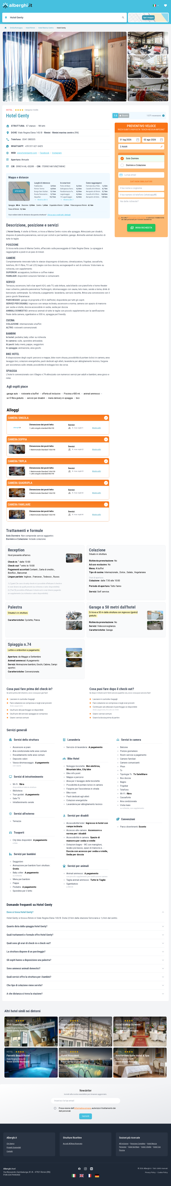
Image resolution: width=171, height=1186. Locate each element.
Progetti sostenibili (14, 1147)
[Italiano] (74, 1175)
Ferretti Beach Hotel (18, 1055)
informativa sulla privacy (137, 218)
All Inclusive (123, 1144)
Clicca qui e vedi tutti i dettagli (59, 215)
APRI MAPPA (19, 191)
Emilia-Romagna (16, 28)
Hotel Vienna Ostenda (128, 1024)
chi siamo (10, 1144)
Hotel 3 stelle (146, 1147)
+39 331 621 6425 (34, 146)
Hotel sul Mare (133, 1147)
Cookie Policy (162, 1172)
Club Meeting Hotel (18, 1024)
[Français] (89, 1175)
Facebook (44, 153)
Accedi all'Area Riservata (72, 1144)
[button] (156, 5)
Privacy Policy (150, 1172)
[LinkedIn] (91, 1168)
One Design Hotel (71, 1024)
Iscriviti (85, 1116)
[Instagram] (85, 1168)
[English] (81, 1175)
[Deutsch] (97, 1175)
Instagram (57, 153)
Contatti (10, 1151)
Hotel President (70, 1055)
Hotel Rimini (30, 28)
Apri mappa (148, 17)
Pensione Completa (137, 1144)
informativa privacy (82, 1108)
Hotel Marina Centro (46, 28)
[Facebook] (79, 1168)
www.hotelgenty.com (27, 153)
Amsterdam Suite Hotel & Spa (132, 1055)
